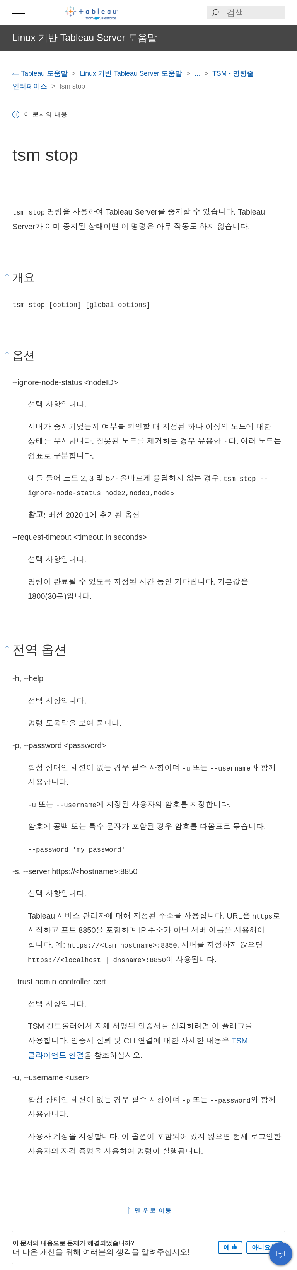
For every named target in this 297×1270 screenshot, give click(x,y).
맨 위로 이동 (148, 1210)
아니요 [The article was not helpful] (264, 1247)
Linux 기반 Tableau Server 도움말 (132, 73)
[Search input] (255, 12)
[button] (18, 12)
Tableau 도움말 (41, 73)
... (198, 73)
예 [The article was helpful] (230, 1247)
